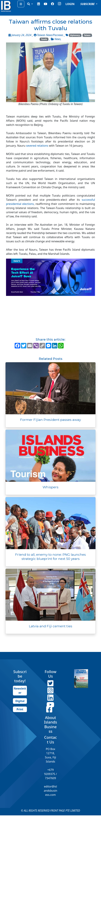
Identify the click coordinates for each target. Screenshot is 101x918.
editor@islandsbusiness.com (50, 791)
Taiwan (87, 35)
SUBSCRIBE (87, 4)
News (57, 39)
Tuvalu (44, 39)
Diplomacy (75, 35)
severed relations (37, 146)
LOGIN (69, 4)
